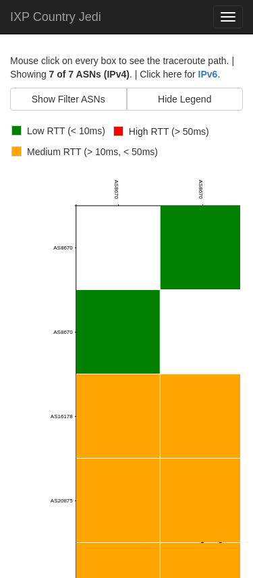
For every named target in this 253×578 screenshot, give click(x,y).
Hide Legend (184, 99)
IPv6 (208, 74)
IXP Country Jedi (55, 17)
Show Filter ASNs (68, 99)
